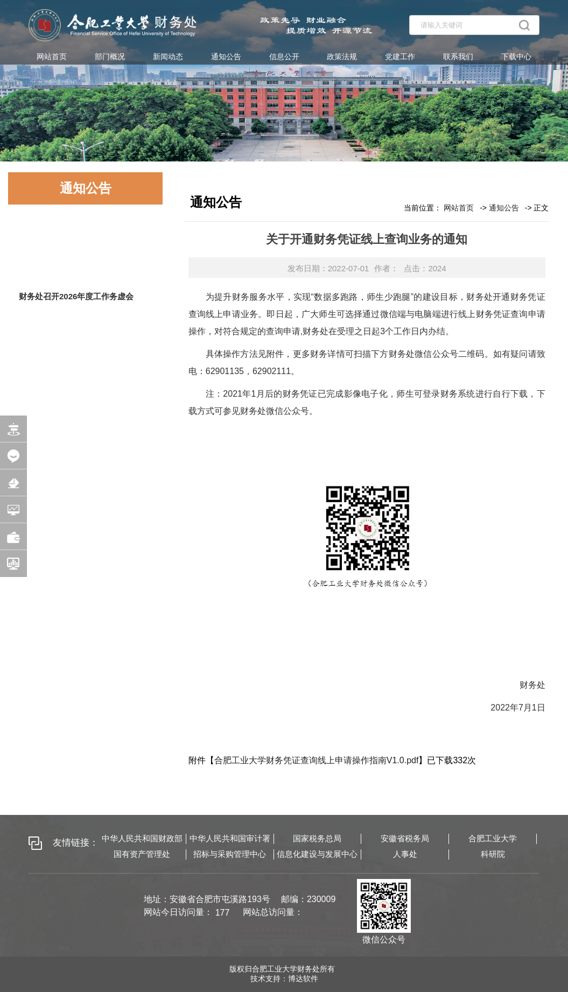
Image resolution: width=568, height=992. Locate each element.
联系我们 (458, 56)
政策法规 (342, 56)
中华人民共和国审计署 (230, 838)
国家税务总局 (317, 838)
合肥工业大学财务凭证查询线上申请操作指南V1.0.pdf (316, 760)
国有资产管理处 (142, 854)
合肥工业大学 (492, 838)
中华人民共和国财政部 (142, 838)
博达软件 (303, 978)
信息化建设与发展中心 (317, 854)
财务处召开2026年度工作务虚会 (76, 296)
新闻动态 (168, 56)
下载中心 (516, 56)
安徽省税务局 (405, 838)
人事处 (405, 854)
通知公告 (226, 56)
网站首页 (52, 56)
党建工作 (400, 56)
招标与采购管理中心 (229, 854)
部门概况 (110, 56)
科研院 (493, 854)
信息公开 (284, 56)
